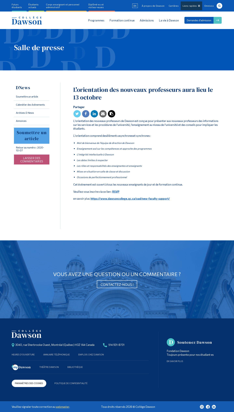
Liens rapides (191, 5)
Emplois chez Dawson (91, 354)
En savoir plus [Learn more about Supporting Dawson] (175, 361)
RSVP (115, 191)
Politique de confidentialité (70, 383)
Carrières (174, 5)
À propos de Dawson (153, 5)
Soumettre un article (27, 96)
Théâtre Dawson (49, 367)
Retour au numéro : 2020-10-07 (30, 149)
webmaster (62, 406)
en (135, 5)
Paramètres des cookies (29, 383)
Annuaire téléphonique (56, 354)
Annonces (21, 120)
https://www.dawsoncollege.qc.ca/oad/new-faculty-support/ (130, 198)
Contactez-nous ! (117, 284)
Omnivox (209, 5)
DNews (23, 88)
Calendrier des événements (30, 104)
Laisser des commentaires (31, 159)
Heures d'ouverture (23, 354)
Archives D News (25, 112)
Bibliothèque (75, 367)
